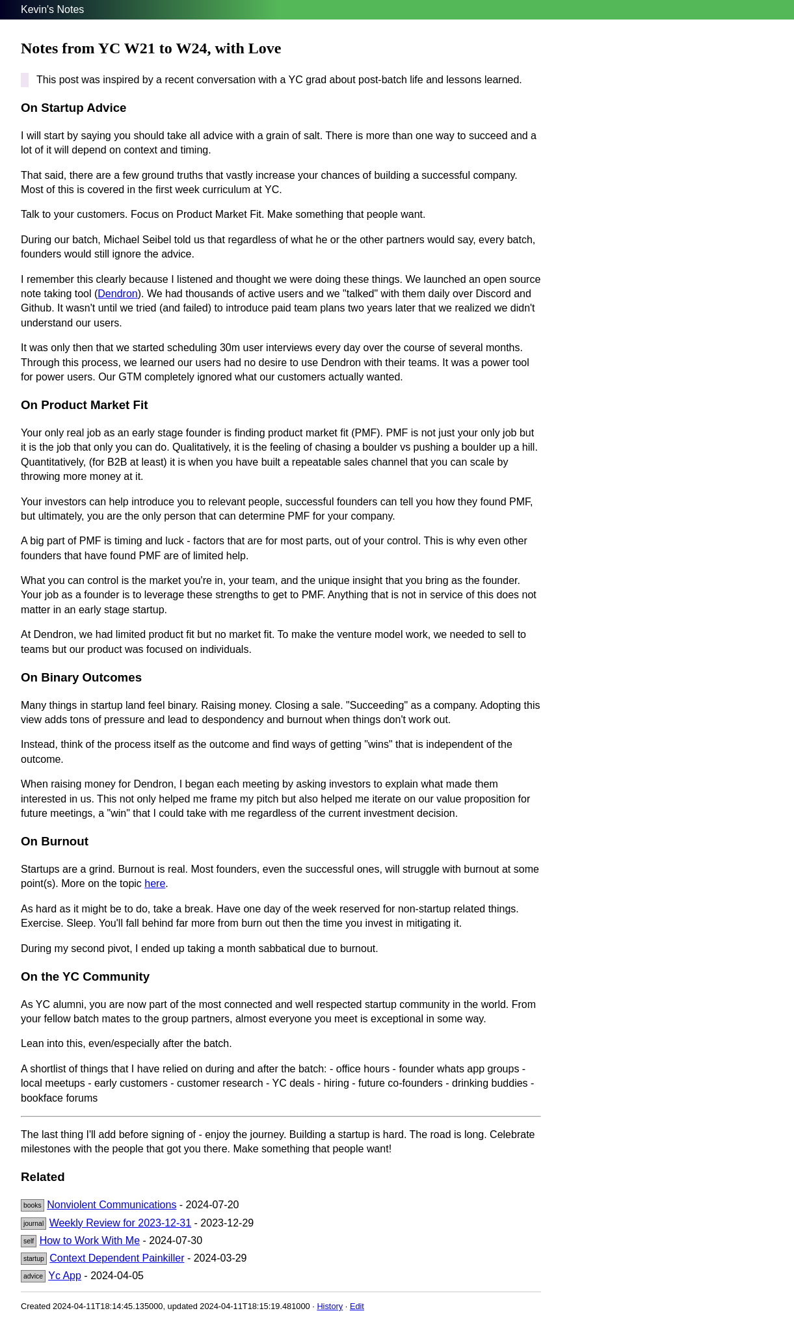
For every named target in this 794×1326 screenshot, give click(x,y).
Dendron (117, 293)
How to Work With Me (90, 1240)
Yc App (64, 1275)
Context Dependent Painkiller (116, 1258)
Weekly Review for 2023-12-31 (120, 1222)
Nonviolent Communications (111, 1204)
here (154, 883)
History (330, 1306)
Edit (357, 1306)
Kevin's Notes (52, 9)
